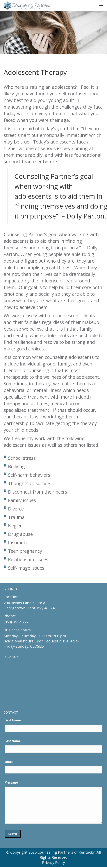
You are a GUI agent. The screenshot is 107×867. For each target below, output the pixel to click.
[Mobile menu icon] (101, 5)
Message (11, 782)
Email (9, 762)
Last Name (13, 741)
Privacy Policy (53, 862)
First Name (13, 720)
